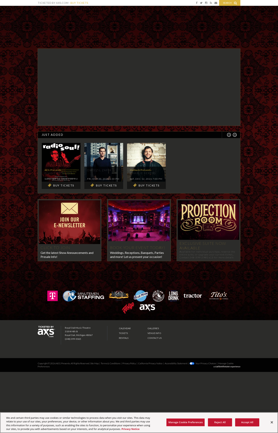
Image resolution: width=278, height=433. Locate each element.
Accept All (247, 422)
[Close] (272, 422)
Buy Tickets (79, 2)
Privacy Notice (130, 429)
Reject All (220, 422)
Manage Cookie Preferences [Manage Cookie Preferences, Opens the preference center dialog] (185, 422)
